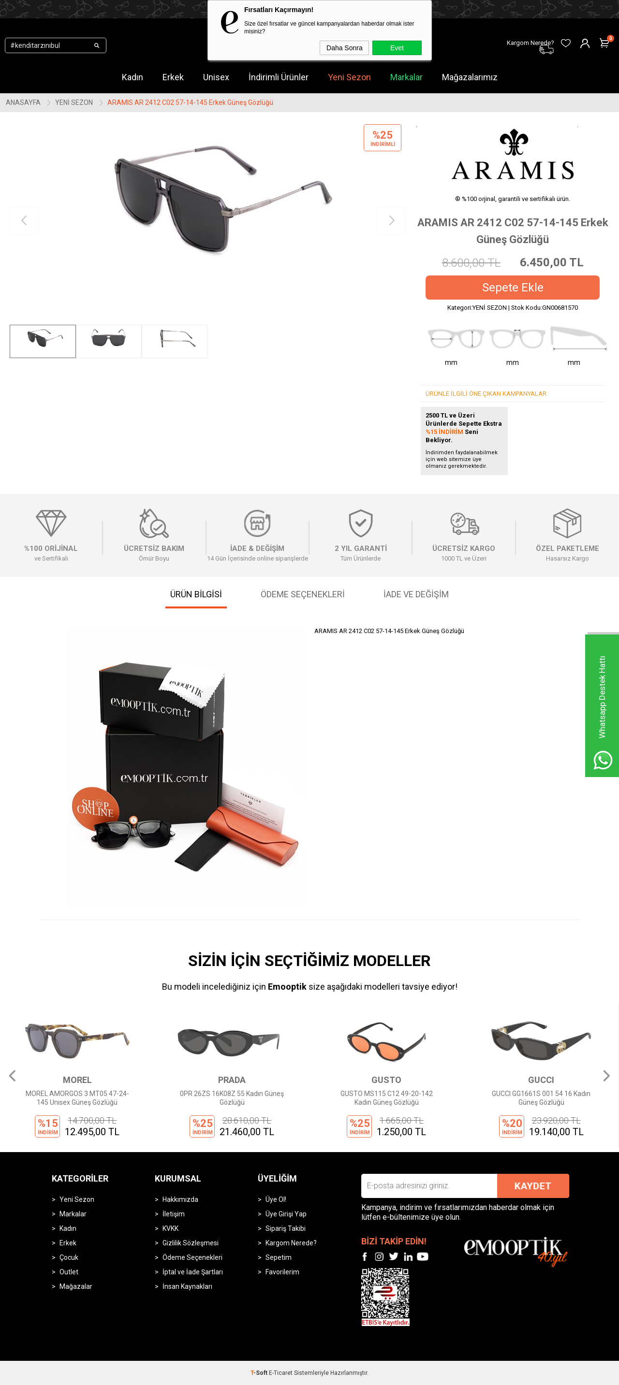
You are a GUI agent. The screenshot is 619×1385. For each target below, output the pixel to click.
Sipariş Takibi (285, 1228)
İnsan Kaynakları (187, 1286)
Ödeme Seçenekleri (192, 1257)
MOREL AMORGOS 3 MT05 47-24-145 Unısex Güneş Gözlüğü (77, 1098)
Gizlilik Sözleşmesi (190, 1243)
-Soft (260, 1373)
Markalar (406, 77)
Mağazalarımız (470, 77)
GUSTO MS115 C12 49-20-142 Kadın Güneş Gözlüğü (386, 1098)
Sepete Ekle (513, 287)
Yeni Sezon (349, 77)
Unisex (216, 77)
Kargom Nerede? (291, 1243)
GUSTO (386, 1080)
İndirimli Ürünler (279, 77)
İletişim (173, 1214)
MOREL (77, 1080)
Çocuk (68, 1257)
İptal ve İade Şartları (192, 1272)
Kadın (132, 77)
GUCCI (541, 1080)
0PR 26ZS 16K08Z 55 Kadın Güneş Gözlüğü (232, 1098)
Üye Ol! (275, 1199)
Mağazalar (75, 1286)
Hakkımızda (180, 1199)
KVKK (170, 1228)
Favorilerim (282, 1272)
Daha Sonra (344, 48)
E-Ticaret (281, 1373)
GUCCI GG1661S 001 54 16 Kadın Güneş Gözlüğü (541, 1098)
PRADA (232, 1080)
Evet (397, 48)
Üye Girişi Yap (286, 1214)
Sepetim (278, 1257)
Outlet (68, 1272)
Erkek (173, 77)
